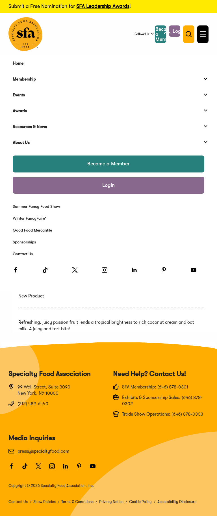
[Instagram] (107, 272)
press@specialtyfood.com (38, 451)
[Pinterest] (166, 272)
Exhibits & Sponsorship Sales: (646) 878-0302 (158, 400)
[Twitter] (77, 272)
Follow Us (141, 34)
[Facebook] (18, 272)
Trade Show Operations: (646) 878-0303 (158, 414)
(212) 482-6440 (28, 403)
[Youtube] (196, 272)
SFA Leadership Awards (102, 6)
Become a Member (108, 164)
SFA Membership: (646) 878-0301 (150, 387)
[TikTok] (47, 272)
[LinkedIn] (136, 272)
